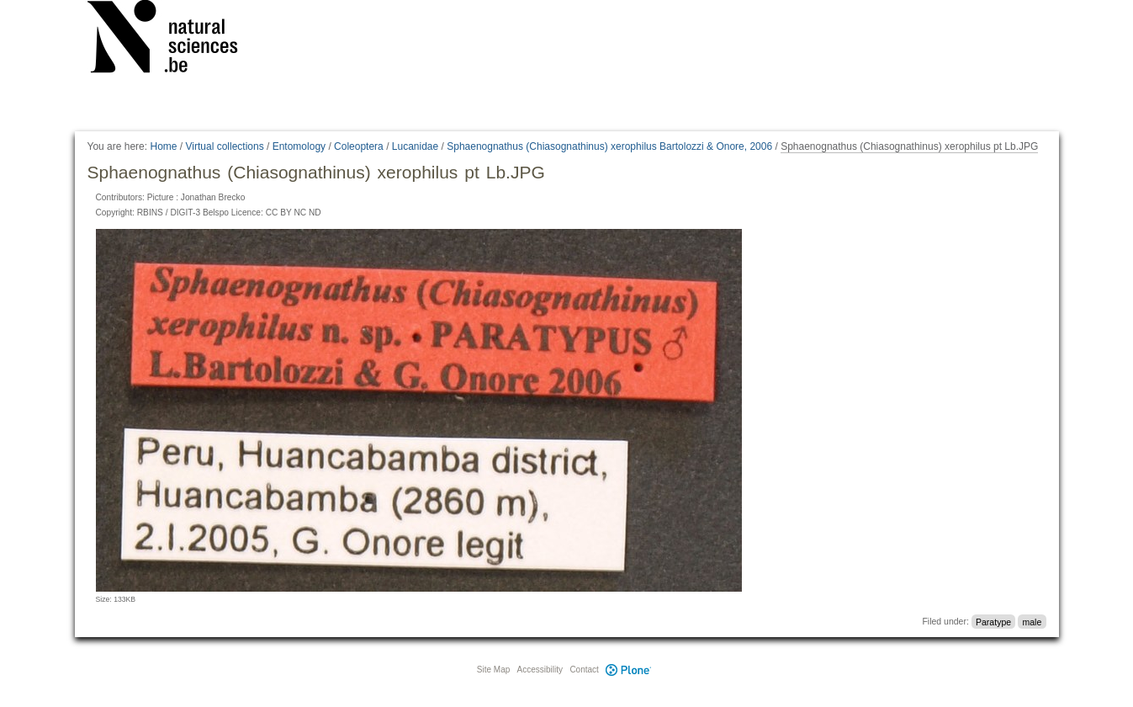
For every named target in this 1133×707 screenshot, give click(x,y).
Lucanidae (415, 146)
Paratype (993, 621)
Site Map (493, 669)
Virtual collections (225, 146)
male (1031, 621)
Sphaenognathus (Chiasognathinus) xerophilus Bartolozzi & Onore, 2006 (609, 146)
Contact (583, 669)
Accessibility (540, 669)
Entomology (299, 146)
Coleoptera (359, 146)
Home (163, 146)
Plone (629, 669)
